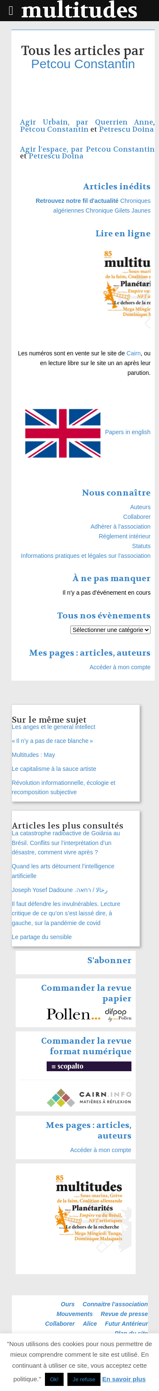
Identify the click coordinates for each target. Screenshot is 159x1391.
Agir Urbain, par (57, 122)
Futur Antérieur (126, 1323)
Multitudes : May (33, 754)
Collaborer (137, 516)
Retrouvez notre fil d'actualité (77, 200)
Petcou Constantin (83, 64)
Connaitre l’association (115, 1304)
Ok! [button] (54, 1379)
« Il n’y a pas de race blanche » (52, 740)
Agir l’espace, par (53, 149)
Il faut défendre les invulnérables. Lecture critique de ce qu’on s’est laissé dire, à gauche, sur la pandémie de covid (66, 914)
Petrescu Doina (126, 129)
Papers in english (128, 432)
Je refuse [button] (84, 1379)
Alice (90, 1323)
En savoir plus (124, 1379)
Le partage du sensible (42, 937)
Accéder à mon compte (120, 667)
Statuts (141, 546)
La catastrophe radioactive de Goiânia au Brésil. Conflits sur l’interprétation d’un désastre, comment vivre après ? (66, 843)
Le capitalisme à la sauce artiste (54, 768)
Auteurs (140, 507)
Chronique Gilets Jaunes (118, 210)
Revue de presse (124, 1314)
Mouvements (74, 1314)
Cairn (133, 353)
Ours (68, 1304)
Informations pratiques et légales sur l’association (86, 555)
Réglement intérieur (125, 536)
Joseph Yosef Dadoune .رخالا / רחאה (60, 890)
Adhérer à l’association (121, 526)
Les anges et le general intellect (53, 726)
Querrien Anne (124, 122)
